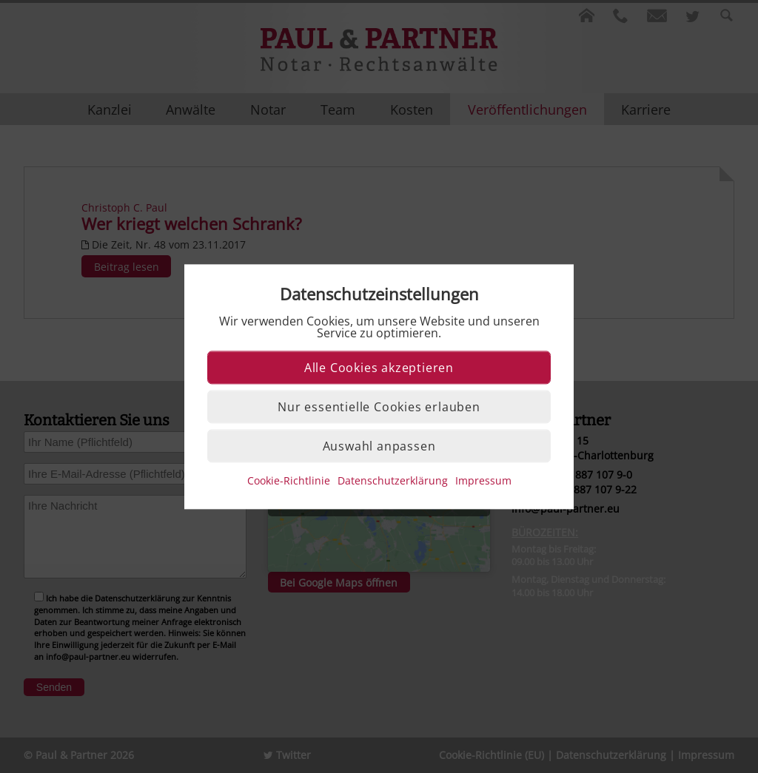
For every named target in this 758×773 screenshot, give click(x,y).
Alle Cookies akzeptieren (379, 368)
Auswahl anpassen (379, 446)
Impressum (483, 480)
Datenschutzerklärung (393, 480)
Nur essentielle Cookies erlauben (379, 407)
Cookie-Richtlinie (288, 480)
